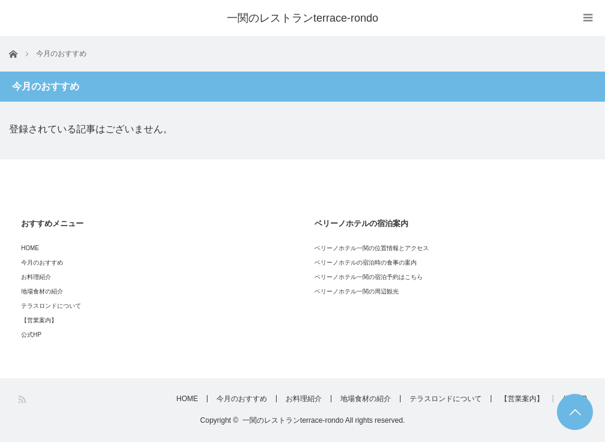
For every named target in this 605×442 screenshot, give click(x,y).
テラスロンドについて (51, 305)
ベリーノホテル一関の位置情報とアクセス (372, 248)
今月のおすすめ (42, 262)
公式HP (31, 334)
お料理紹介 (36, 277)
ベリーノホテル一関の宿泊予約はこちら (369, 277)
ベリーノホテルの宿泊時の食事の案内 (366, 262)
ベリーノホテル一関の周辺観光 (357, 291)
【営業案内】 (39, 320)
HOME (30, 248)
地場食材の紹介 (42, 291)
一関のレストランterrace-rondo (302, 18)
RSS (23, 399)
